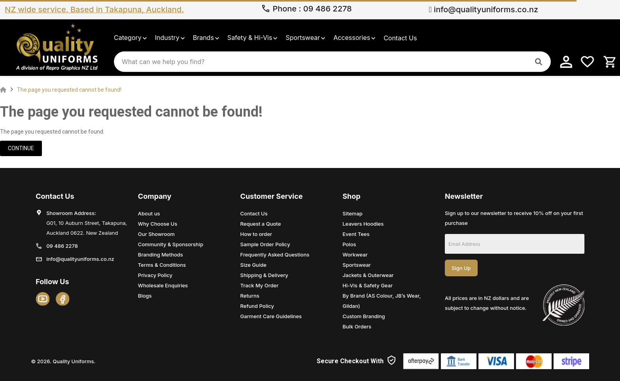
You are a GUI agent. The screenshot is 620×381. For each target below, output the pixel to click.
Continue (21, 148)
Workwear (354, 254)
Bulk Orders (356, 326)
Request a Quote (260, 224)
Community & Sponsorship (170, 244)
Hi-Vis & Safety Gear (367, 285)
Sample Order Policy (265, 244)
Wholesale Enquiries (163, 285)
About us (149, 213)
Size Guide (253, 265)
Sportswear (356, 265)
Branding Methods (160, 254)
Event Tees (355, 234)
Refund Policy (257, 306)
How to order (256, 234)
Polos (349, 244)
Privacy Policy (155, 275)
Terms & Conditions (162, 265)
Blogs (145, 295)
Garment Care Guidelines (271, 316)
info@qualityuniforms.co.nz (483, 9)
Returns (249, 295)
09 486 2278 (62, 246)
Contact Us (254, 213)
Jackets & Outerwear (367, 275)
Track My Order (259, 285)
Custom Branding (363, 316)
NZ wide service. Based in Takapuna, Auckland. (94, 9)
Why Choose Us (157, 224)
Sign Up (461, 268)
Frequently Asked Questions (275, 254)
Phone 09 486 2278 (306, 9)
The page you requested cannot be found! (69, 89)
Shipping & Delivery (264, 275)
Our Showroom (156, 234)
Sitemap (352, 213)
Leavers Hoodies (363, 224)
